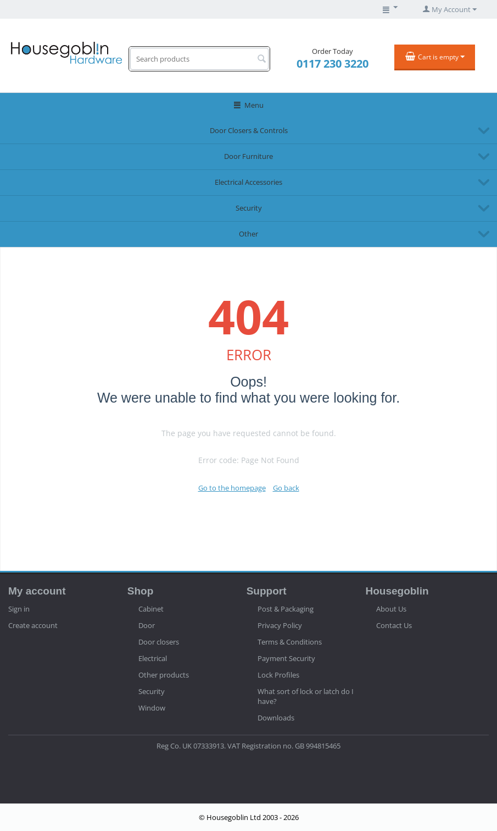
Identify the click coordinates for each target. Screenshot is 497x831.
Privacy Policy (280, 625)
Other (248, 234)
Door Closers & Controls (249, 130)
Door (146, 625)
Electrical (152, 658)
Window (151, 708)
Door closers (158, 642)
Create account (33, 625)
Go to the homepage (232, 488)
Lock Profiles (278, 675)
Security (249, 208)
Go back (286, 488)
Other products (163, 675)
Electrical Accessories (248, 182)
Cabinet (151, 609)
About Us (391, 609)
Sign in (19, 609)
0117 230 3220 (332, 63)
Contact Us (394, 625)
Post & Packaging (286, 609)
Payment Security (286, 658)
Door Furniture (248, 156)
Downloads (276, 718)
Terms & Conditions (290, 642)
